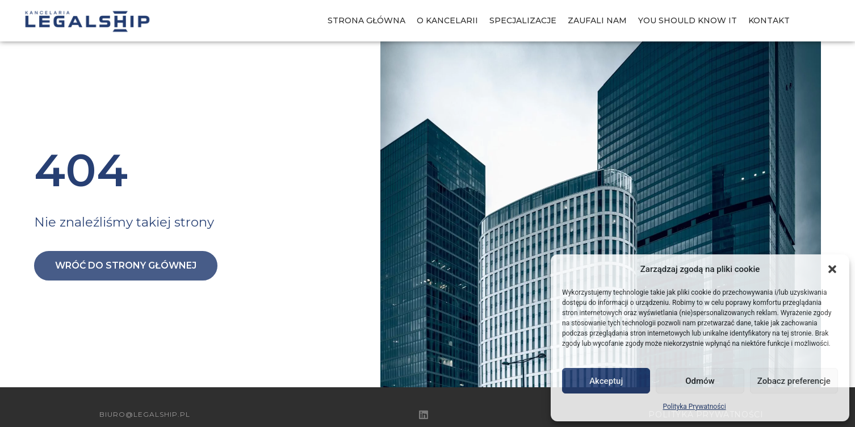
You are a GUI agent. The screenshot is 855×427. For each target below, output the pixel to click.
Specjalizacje (522, 20)
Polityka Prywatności (694, 407)
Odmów (700, 381)
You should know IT (687, 20)
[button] (832, 269)
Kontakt (769, 20)
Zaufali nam (597, 20)
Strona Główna (366, 20)
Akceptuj (606, 381)
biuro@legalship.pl (144, 414)
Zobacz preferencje (794, 381)
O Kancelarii (447, 20)
